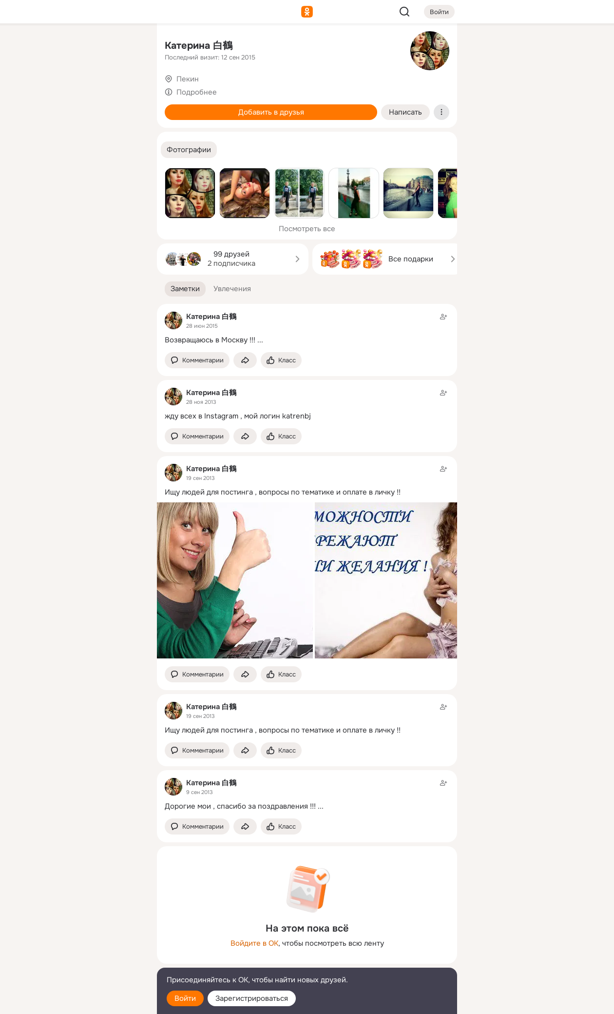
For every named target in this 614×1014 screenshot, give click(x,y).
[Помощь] (41, 175)
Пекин (187, 79)
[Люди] (84, 89)
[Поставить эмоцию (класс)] (281, 360)
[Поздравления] (84, 132)
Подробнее (196, 92)
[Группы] (127, 46)
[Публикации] (41, 89)
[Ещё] (85, 938)
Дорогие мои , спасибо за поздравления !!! (240, 806)
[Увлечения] (84, 46)
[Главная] (41, 46)
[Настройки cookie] (85, 1001)
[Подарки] (41, 132)
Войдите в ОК (254, 943)
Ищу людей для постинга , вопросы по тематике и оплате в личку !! (283, 492)
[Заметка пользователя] (307, 328)
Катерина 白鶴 (198, 46)
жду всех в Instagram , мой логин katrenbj (238, 416)
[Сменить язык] (85, 959)
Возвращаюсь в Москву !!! (210, 340)
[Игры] (127, 132)
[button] (189, 150)
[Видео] (127, 89)
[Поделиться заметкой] (245, 360)
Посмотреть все (307, 229)
